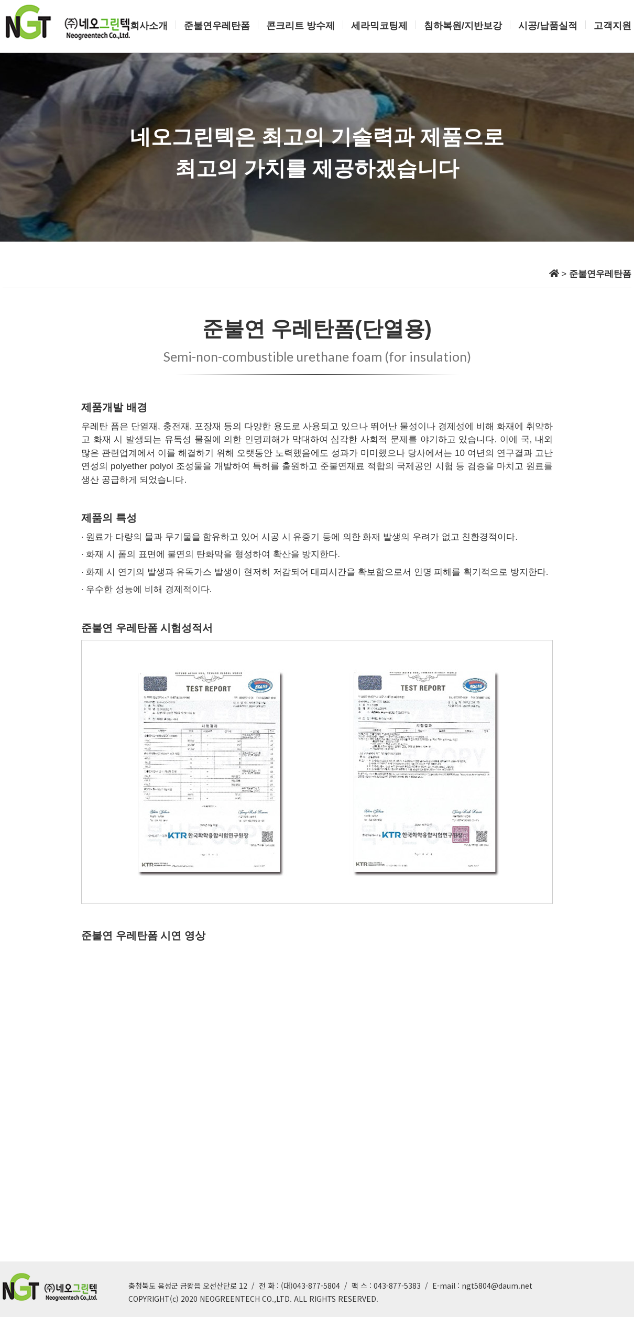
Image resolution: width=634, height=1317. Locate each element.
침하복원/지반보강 (463, 25)
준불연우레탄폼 (217, 25)
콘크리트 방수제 (300, 25)
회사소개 (149, 25)
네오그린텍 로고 (68, 22)
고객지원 (612, 25)
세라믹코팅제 (379, 25)
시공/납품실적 (547, 25)
